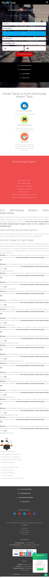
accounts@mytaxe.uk (27, 566)
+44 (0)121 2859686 (29, 543)
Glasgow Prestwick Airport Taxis (9, 343)
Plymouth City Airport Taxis (8, 289)
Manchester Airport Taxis (7, 325)
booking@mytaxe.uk (26, 69)
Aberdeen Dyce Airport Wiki (29, 197)
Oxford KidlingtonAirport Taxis (9, 415)
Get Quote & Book (24, 54)
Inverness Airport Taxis (6, 271)
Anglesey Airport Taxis (6, 433)
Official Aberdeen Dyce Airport (27, 194)
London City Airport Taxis (7, 397)
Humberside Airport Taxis (7, 307)
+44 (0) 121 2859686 (25, 73)
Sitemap (33, 546)
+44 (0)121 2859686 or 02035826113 (25, 497)
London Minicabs (24, 570)
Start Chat (40, 569)
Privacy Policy (27, 546)
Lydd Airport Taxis (5, 379)
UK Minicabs (24, 534)
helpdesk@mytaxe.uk (30, 568)
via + (24, 33)
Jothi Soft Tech (35, 574)
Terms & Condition (18, 546)
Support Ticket (25, 77)
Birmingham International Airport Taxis (11, 361)
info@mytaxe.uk (27, 564)
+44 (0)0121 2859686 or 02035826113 (30, 545)
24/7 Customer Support (25, 65)
